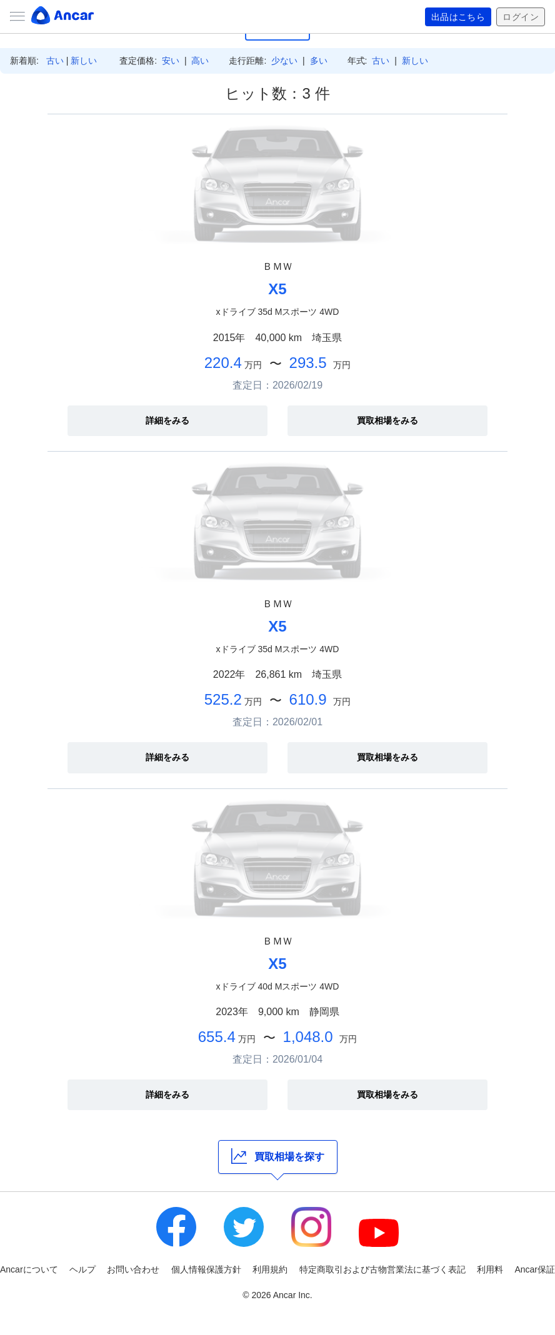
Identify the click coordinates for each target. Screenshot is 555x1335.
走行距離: (247, 61)
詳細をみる (167, 420)
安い (170, 61)
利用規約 (270, 1269)
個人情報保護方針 (206, 1269)
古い (55, 61)
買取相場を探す (277, 1156)
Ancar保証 (534, 1269)
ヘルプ (82, 1269)
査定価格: (138, 61)
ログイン (520, 17)
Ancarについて (29, 1269)
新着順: (24, 61)
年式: (358, 61)
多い (319, 61)
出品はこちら (458, 17)
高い (200, 61)
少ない (284, 61)
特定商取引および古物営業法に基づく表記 (382, 1269)
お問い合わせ (133, 1269)
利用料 (490, 1269)
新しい (84, 61)
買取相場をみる (387, 420)
